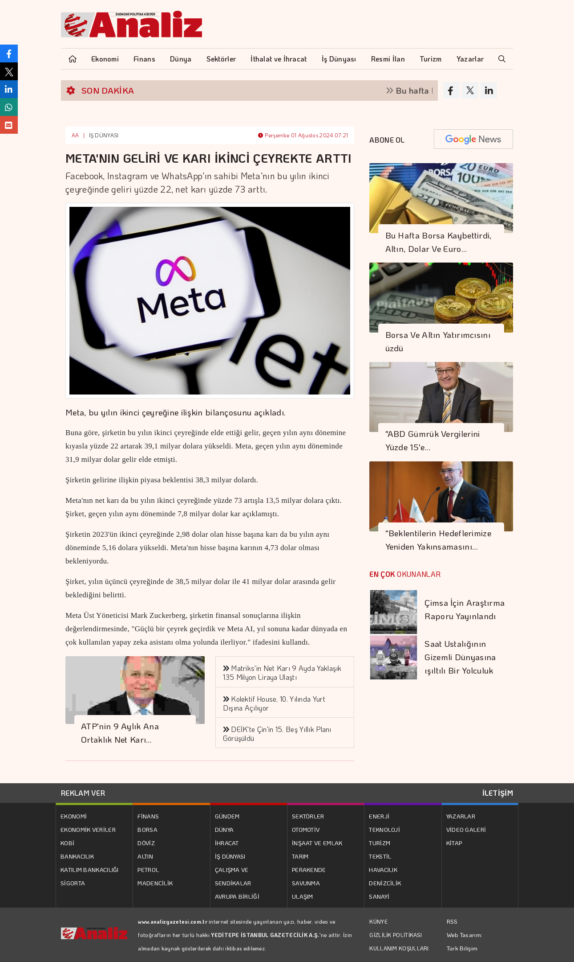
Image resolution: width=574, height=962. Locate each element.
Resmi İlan (388, 58)
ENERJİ (379, 816)
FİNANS (148, 816)
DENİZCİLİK (385, 883)
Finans (144, 58)
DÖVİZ (146, 843)
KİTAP (454, 843)
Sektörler (221, 58)
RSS (452, 921)
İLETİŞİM (497, 793)
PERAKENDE (309, 869)
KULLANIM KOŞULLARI (398, 948)
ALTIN (145, 856)
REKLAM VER (83, 793)
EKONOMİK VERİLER (88, 829)
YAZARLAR (460, 816)
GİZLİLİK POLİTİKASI (395, 934)
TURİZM (379, 843)
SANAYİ (379, 896)
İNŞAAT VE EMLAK (317, 843)
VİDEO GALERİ (466, 829)
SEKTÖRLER (308, 816)
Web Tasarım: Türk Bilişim (465, 941)
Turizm (431, 58)
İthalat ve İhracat (279, 58)
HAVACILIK (383, 869)
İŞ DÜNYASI (104, 135)
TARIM (300, 856)
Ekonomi (105, 58)
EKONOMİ (74, 816)
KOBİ (67, 843)
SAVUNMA (306, 883)
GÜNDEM (227, 816)
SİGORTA (73, 883)
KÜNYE (378, 921)
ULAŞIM (302, 896)
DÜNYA (224, 829)
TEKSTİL (380, 856)
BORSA (147, 829)
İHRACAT (227, 843)
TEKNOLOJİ (384, 829)
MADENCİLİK (155, 883)
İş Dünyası (339, 58)
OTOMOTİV (305, 829)
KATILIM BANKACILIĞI (90, 869)
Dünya (181, 58)
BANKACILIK (77, 856)
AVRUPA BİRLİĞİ (237, 896)
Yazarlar (470, 58)
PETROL (148, 869)
